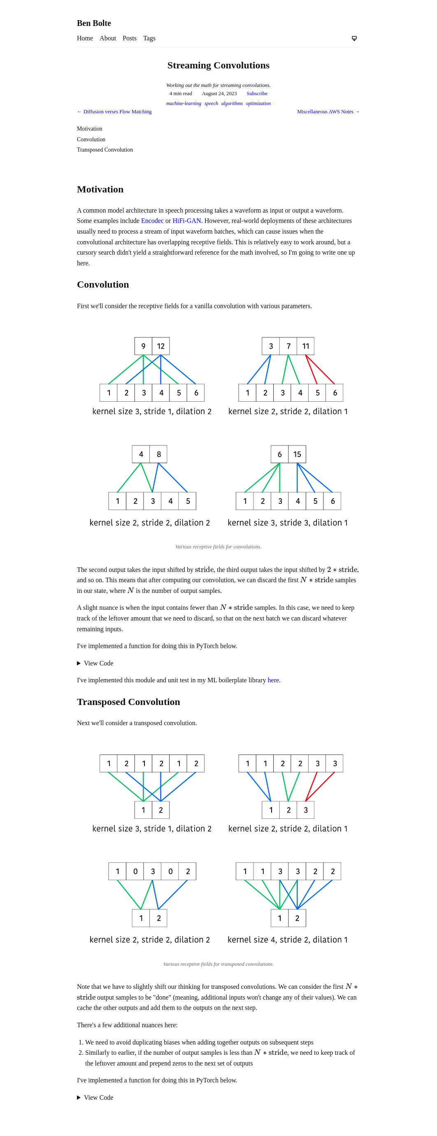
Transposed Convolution (105, 150)
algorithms (232, 103)
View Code (98, 663)
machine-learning (183, 103)
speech (211, 103)
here (273, 680)
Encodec (152, 220)
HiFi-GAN (186, 220)
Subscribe (257, 93)
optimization (258, 103)
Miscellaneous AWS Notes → (328, 112)
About (108, 38)
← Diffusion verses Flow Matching (114, 112)
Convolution (91, 139)
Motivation (89, 129)
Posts (130, 38)
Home (85, 38)
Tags (149, 38)
